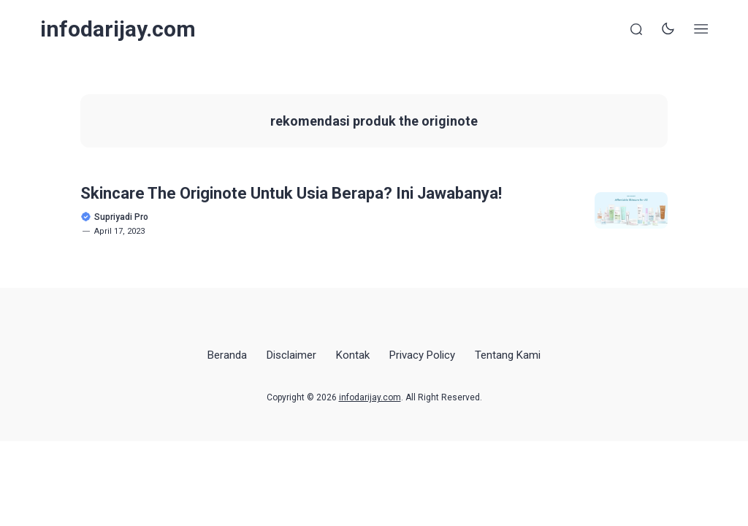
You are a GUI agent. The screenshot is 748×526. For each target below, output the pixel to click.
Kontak (353, 355)
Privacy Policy (422, 355)
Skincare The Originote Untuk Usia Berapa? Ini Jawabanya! (291, 193)
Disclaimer (291, 355)
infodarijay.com (118, 29)
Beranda (227, 355)
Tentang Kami (508, 355)
